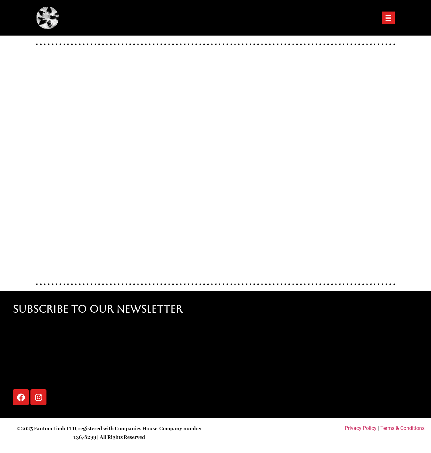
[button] (388, 18)
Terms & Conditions (402, 428)
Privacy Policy (361, 428)
